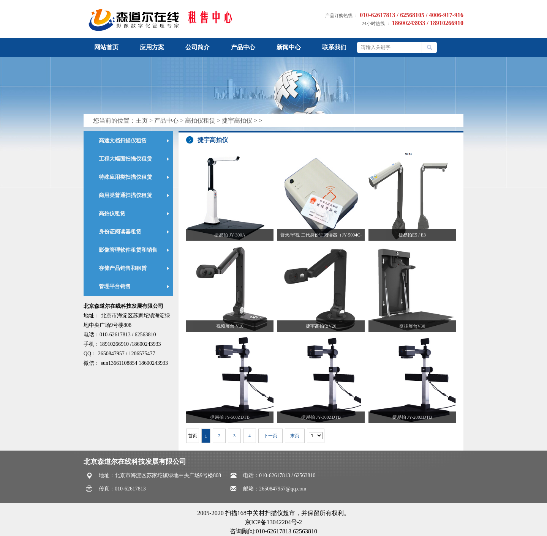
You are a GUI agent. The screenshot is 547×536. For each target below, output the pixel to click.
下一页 (270, 435)
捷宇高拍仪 (237, 120)
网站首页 (106, 47)
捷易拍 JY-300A (229, 235)
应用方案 (152, 47)
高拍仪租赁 (200, 120)
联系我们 (334, 47)
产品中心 (243, 47)
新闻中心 (289, 47)
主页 (142, 120)
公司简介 (197, 47)
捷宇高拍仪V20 (321, 326)
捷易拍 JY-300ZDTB (321, 417)
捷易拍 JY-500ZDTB (230, 417)
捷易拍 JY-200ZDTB (412, 417)
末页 (294, 435)
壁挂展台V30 (412, 326)
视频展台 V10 (229, 326)
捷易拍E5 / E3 (412, 235)
